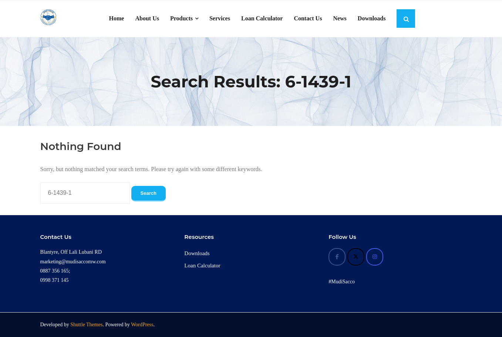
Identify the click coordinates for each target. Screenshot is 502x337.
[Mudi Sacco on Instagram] (374, 257)
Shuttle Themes (86, 324)
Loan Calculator (202, 265)
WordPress (142, 324)
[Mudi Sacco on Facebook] (337, 257)
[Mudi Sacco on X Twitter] (355, 257)
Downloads (196, 253)
